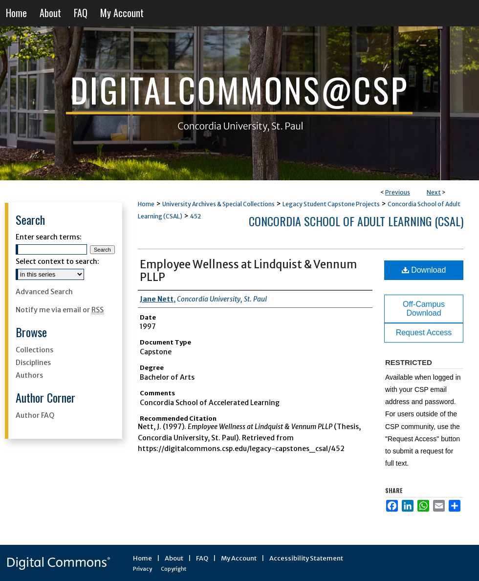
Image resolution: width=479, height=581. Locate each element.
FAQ (202, 558)
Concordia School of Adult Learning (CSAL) (356, 221)
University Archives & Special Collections (218, 204)
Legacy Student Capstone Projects (331, 204)
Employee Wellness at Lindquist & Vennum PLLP (248, 271)
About (174, 558)
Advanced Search (44, 291)
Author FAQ (35, 415)
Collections (34, 349)
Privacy (142, 568)
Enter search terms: (49, 237)
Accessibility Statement (306, 558)
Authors (29, 375)
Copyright (173, 568)
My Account (239, 558)
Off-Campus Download (424, 308)
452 (195, 216)
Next (434, 192)
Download (424, 270)
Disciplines (33, 362)
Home (146, 204)
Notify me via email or (60, 309)
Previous (397, 192)
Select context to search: (57, 261)
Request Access (424, 332)
